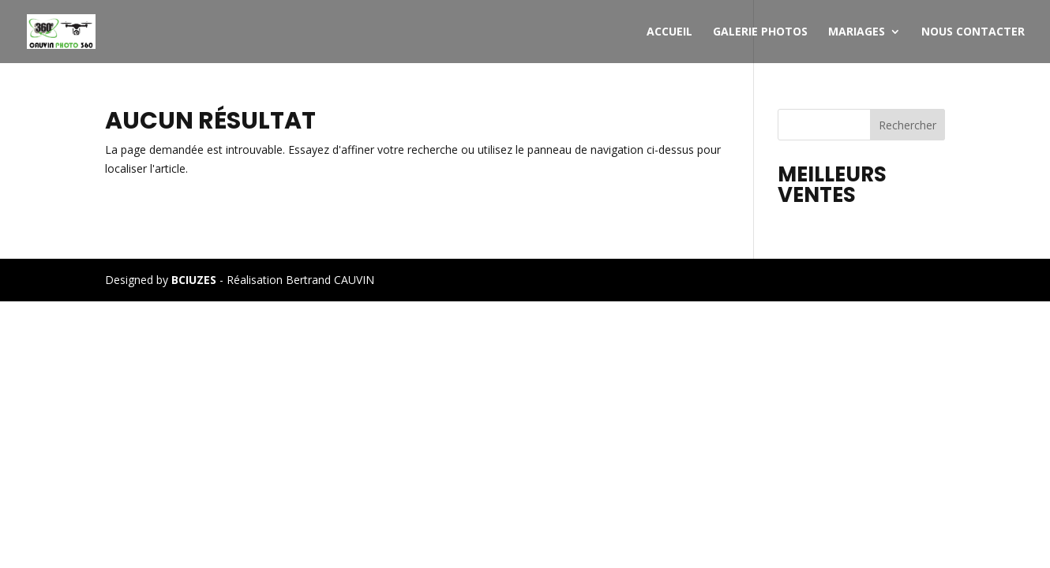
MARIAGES (856, 32)
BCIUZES (193, 279)
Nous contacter (973, 32)
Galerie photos (760, 32)
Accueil (669, 32)
